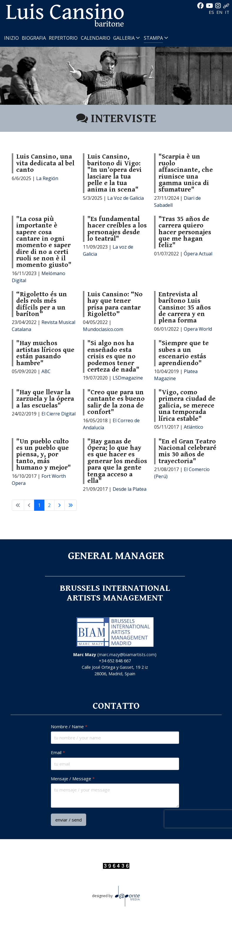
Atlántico (193, 427)
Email (58, 752)
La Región (47, 178)
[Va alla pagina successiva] (59, 505)
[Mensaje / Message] (115, 796)
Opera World (198, 329)
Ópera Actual (198, 253)
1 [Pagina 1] (39, 505)
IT (227, 12)
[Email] (115, 764)
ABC (46, 371)
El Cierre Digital (58, 413)
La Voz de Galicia (125, 198)
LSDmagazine (128, 378)
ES (212, 12)
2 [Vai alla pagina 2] (49, 505)
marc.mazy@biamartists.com (127, 654)
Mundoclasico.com (103, 329)
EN (220, 12)
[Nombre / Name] (115, 737)
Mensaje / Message (73, 778)
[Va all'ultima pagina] (70, 505)
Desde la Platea (129, 489)
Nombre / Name (69, 726)
